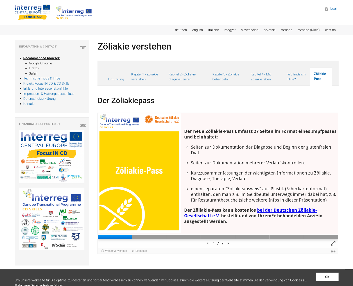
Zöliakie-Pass (320, 76)
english (197, 30)
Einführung (116, 79)
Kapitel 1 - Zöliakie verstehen (144, 77)
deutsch (181, 30)
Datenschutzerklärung (39, 99)
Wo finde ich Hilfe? (296, 77)
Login (332, 9)
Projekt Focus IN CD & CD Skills (46, 84)
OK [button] (327, 281)
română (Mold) (309, 30)
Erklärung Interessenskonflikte (45, 88)
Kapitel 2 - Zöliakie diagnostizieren (182, 77)
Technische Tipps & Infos (42, 78)
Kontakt (29, 104)
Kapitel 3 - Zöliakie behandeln (225, 77)
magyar (230, 30)
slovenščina (249, 30)
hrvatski (270, 30)
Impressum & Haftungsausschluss (49, 94)
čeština (330, 30)
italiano (213, 30)
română (286, 30)
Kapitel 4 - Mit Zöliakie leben (261, 77)
